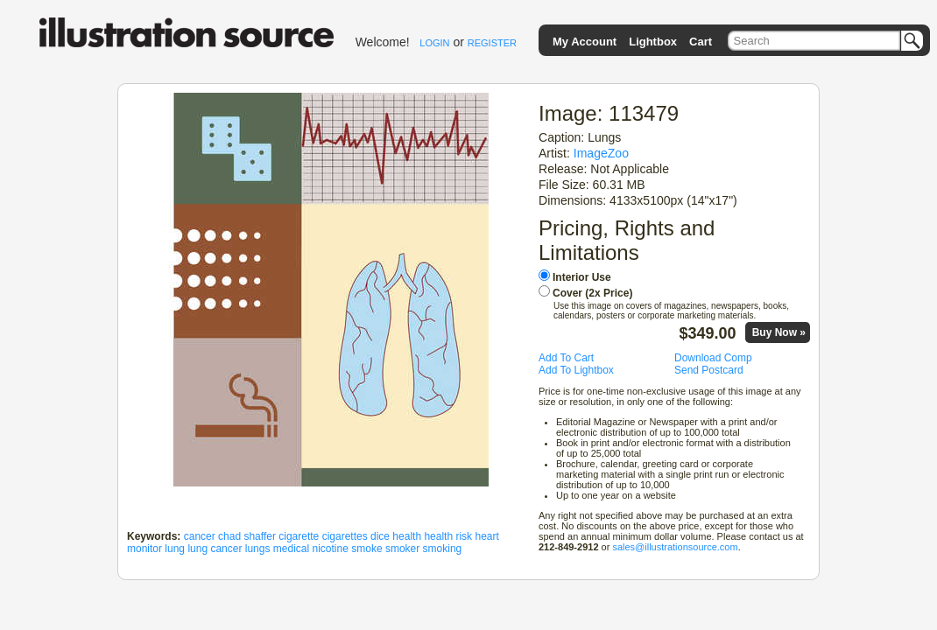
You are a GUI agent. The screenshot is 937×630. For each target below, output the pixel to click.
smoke (366, 548)
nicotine (331, 548)
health (406, 536)
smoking (442, 548)
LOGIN (434, 43)
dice (380, 536)
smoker (402, 548)
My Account (584, 41)
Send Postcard (708, 370)
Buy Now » (779, 332)
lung (175, 548)
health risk (448, 536)
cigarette (298, 536)
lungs (258, 548)
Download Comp (713, 358)
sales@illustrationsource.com (674, 547)
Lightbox (653, 41)
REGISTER (492, 43)
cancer (199, 536)
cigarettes (345, 536)
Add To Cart (566, 358)
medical (291, 548)
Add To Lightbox (576, 370)
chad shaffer (247, 536)
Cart (700, 41)
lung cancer (214, 548)
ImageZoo (601, 153)
